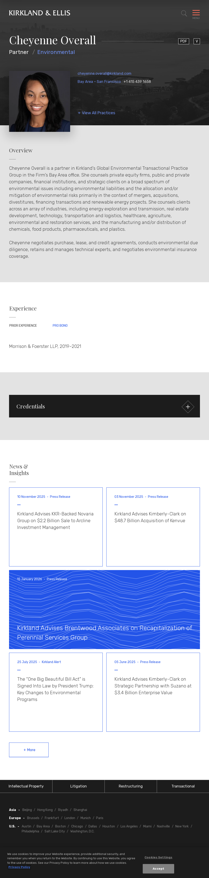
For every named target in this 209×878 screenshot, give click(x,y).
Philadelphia (30, 831)
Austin (26, 826)
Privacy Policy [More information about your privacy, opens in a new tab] (19, 867)
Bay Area (43, 826)
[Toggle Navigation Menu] (196, 13)
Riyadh (63, 810)
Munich (86, 818)
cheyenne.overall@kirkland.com (104, 73)
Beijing (27, 810)
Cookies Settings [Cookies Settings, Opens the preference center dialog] (158, 858)
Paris (99, 818)
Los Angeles (129, 826)
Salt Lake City (55, 831)
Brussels (33, 818)
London (69, 818)
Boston (60, 826)
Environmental (56, 52)
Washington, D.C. (82, 831)
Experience (23, 308)
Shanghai (80, 810)
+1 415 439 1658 (137, 81)
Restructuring (131, 786)
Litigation (78, 786)
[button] (104, 406)
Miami (147, 826)
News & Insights (19, 469)
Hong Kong (45, 810)
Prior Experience (23, 326)
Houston (108, 826)
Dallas (92, 826)
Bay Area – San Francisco (99, 81)
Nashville (163, 826)
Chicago (77, 826)
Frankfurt (52, 818)
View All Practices (98, 113)
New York (182, 826)
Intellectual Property (26, 786)
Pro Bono (60, 326)
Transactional (183, 786)
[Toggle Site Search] (184, 13)
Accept (158, 869)
